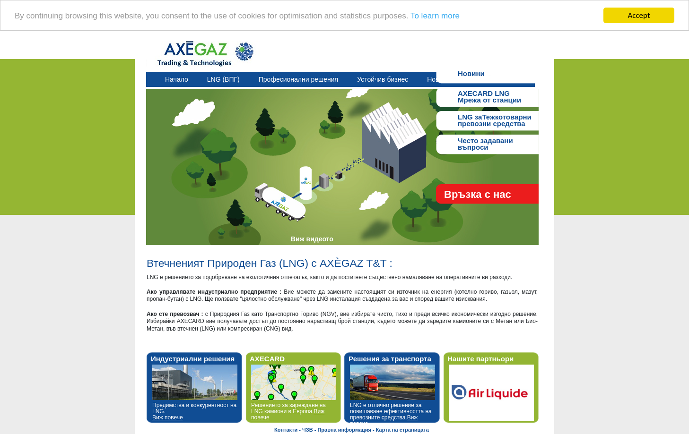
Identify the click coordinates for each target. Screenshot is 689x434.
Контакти (285, 430)
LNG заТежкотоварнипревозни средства (495, 119)
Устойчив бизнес (382, 79)
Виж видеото (312, 239)
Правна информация (344, 430)
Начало (176, 79)
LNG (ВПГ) (223, 79)
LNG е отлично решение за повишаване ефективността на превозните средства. (391, 414)
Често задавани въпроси (485, 142)
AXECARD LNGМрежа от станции (489, 95)
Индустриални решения (193, 359)
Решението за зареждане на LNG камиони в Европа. (288, 411)
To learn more (435, 15)
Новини (471, 73)
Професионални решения (298, 79)
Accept (639, 15)
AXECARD (267, 359)
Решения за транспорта (390, 359)
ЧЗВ (307, 430)
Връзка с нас (477, 194)
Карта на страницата (402, 430)
